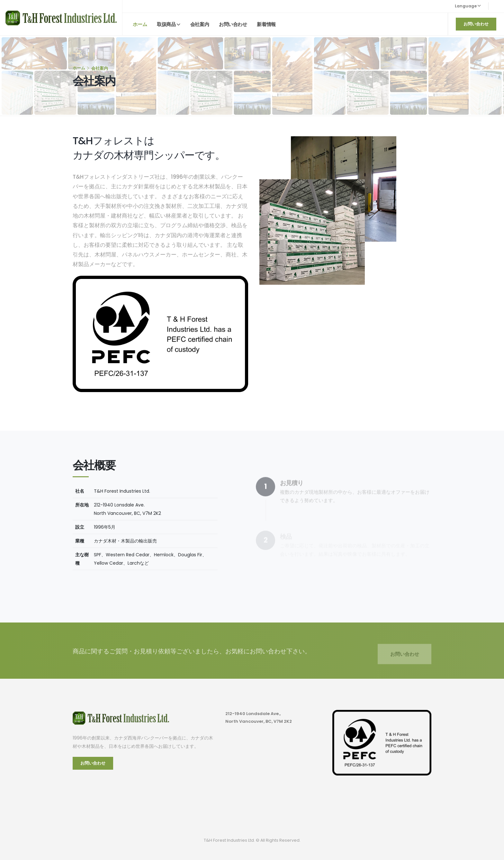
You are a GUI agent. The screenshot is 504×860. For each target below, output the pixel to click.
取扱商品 (166, 24)
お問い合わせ (233, 24)
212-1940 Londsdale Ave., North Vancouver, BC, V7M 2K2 (260, 718)
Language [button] (468, 6)
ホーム (140, 24)
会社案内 (199, 24)
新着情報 (266, 24)
